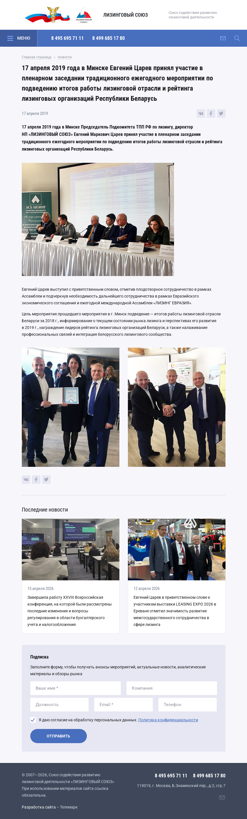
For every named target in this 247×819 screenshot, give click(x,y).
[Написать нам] (223, 38)
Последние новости (45, 509)
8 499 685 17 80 (108, 38)
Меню (23, 38)
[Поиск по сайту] (237, 38)
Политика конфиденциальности (168, 720)
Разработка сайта (39, 807)
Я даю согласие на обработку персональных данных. (118, 720)
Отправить (58, 736)
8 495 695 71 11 (67, 38)
